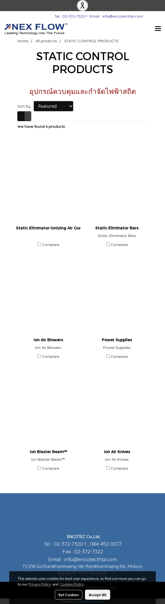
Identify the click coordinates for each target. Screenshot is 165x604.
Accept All (97, 594)
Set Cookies (68, 594)
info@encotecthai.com (91, 559)
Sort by (25, 106)
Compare (50, 244)
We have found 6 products (41, 126)
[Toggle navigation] (158, 29)
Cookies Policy (72, 584)
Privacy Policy (39, 584)
